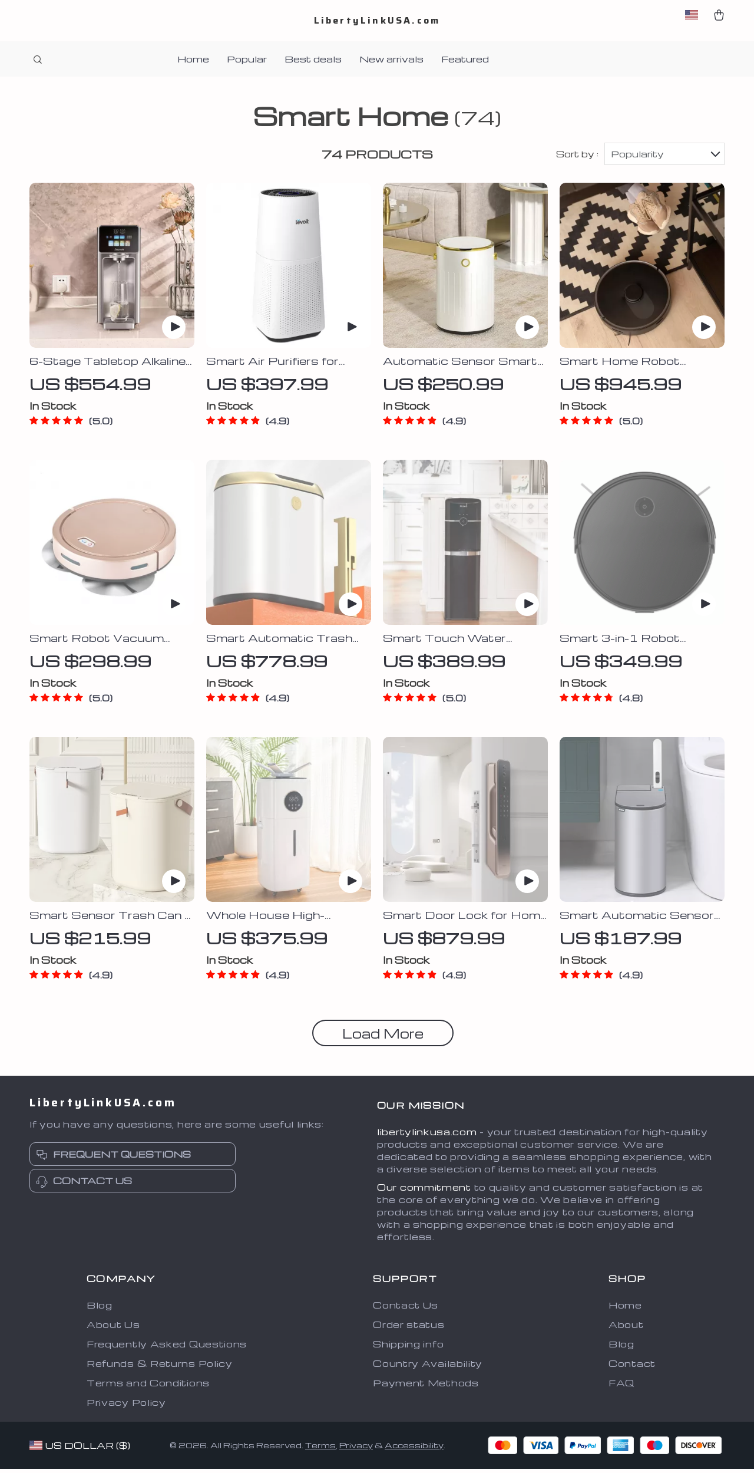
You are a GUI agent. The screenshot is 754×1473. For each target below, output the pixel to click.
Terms (320, 1450)
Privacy (356, 1450)
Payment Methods (426, 1387)
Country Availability (427, 1367)
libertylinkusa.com (427, 1136)
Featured (465, 59)
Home (193, 59)
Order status (408, 1328)
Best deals (313, 59)
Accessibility (414, 1450)
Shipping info (408, 1348)
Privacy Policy (126, 1406)
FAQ (621, 1387)
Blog (100, 1309)
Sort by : (577, 158)
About (626, 1328)
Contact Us (405, 1309)
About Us (113, 1328)
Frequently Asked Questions (167, 1348)
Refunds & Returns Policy (160, 1367)
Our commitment (424, 1191)
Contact (632, 1367)
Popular (247, 59)
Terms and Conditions (148, 1387)
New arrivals (391, 59)
